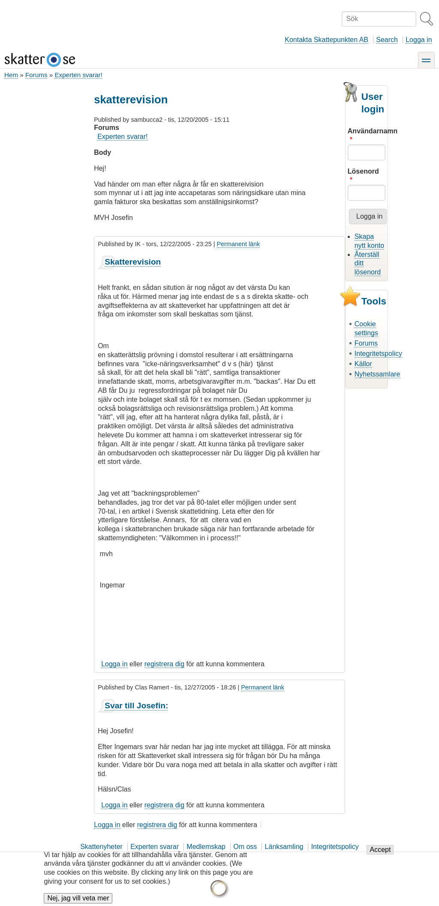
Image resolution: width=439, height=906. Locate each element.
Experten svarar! (78, 74)
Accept (380, 852)
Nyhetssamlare (377, 374)
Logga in (419, 39)
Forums (36, 74)
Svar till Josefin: (136, 705)
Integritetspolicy (378, 353)
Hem (11, 74)
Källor (363, 363)
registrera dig (164, 664)
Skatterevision (133, 261)
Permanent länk (238, 244)
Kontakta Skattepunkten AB (326, 39)
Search (387, 39)
